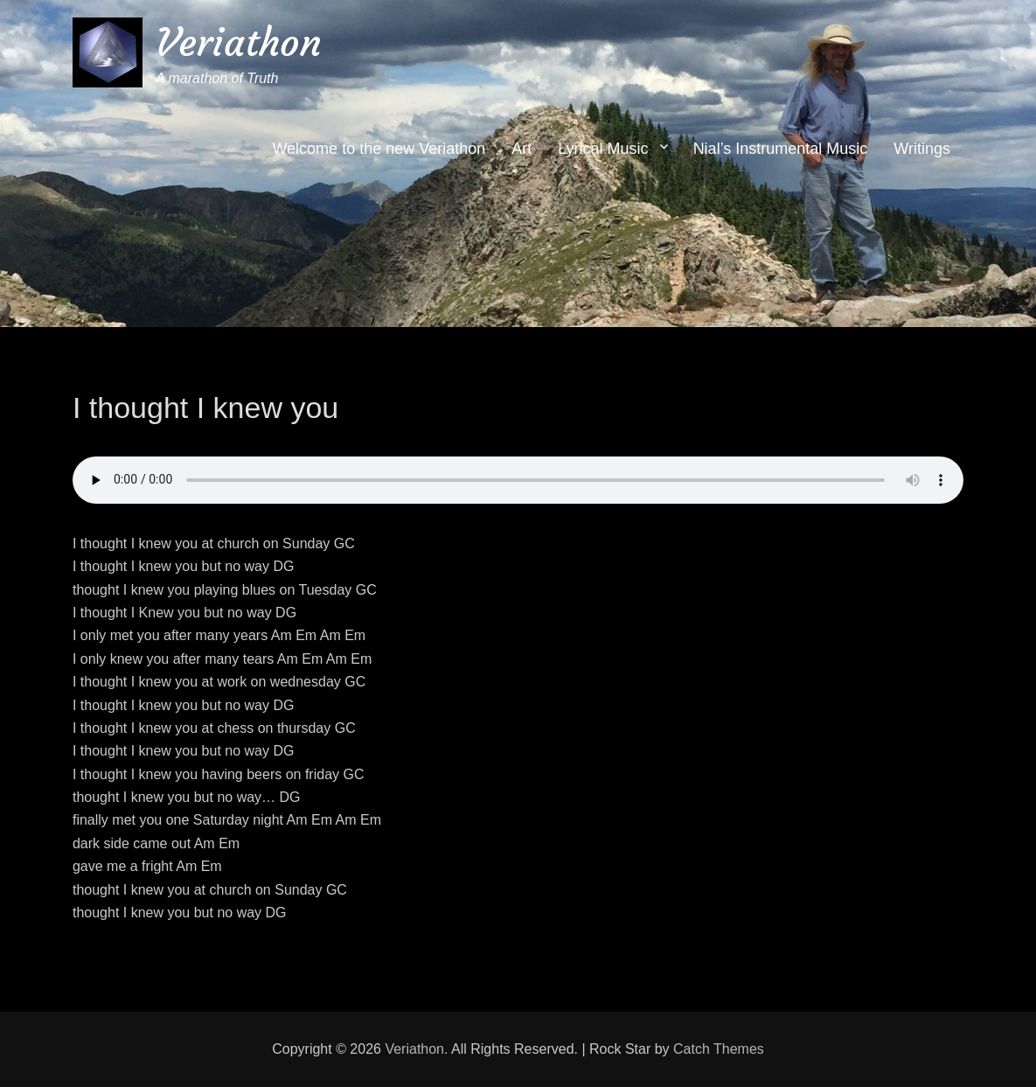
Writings (921, 148)
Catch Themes (718, 1049)
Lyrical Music (603, 148)
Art (521, 148)
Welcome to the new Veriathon (378, 148)
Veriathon (239, 42)
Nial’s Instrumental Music (780, 148)
